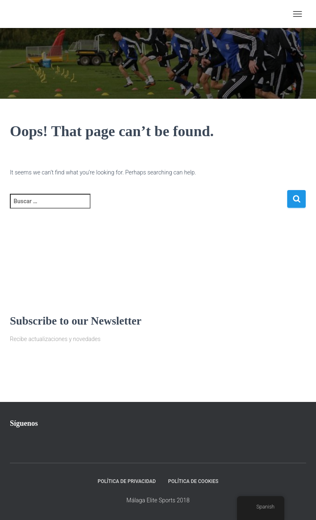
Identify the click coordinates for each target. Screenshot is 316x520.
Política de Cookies (193, 481)
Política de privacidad (127, 481)
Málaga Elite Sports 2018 (157, 500)
